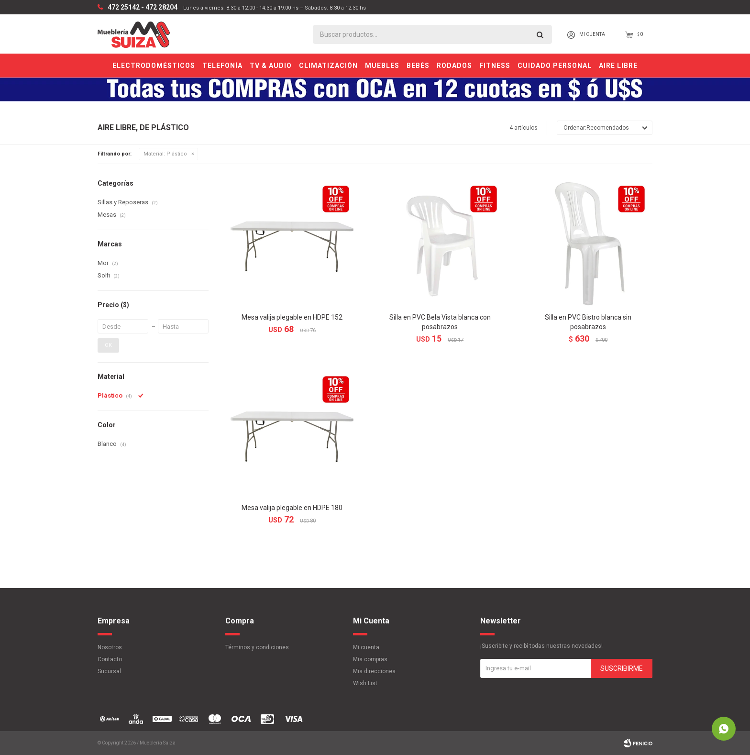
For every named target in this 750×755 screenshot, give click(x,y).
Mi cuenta (366, 647)
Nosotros (110, 647)
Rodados (454, 65)
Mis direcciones (374, 671)
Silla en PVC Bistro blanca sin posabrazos (588, 322)
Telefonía (222, 65)
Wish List (365, 683)
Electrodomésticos (153, 65)
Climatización (328, 65)
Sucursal (109, 671)
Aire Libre (618, 65)
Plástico (165, 154)
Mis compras (370, 659)
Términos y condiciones (257, 647)
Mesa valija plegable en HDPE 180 (292, 507)
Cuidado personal (555, 65)
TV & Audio (271, 65)
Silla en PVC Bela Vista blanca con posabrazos (440, 322)
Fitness (494, 65)
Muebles (382, 65)
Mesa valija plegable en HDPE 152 (292, 317)
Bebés (418, 65)
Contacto (110, 659)
